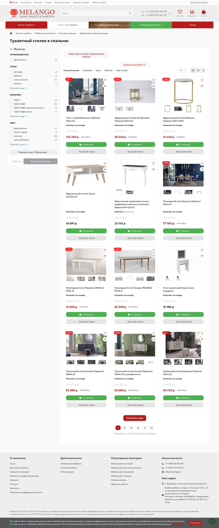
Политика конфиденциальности (26, 492)
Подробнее (177, 524)
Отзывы (48, 2)
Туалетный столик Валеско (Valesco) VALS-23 (182, 373)
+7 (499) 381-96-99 (154, 11)
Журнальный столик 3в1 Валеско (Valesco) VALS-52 (132, 119)
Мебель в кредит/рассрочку (24, 476)
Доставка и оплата (19, 467)
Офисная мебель (119, 484)
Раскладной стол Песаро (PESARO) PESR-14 (133, 289)
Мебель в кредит (99, 2)
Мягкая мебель (118, 480)
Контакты (38, 2)
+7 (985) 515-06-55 (153, 15)
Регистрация (67, 472)
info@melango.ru (173, 472)
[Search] (97, 13)
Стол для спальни (67, 33)
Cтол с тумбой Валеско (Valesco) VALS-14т (83, 119)
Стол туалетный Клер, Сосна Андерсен (178, 289)
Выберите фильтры (40, 161)
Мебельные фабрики (71, 463)
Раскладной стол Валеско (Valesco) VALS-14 (182, 203)
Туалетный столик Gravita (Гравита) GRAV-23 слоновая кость (134, 373)
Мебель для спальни (45, 33)
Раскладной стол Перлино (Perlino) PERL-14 (85, 289)
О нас (12, 463)
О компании (26, 2)
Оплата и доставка (62, 2)
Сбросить (17, 161)
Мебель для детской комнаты (126, 467)
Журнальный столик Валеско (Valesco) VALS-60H (178, 119)
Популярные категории (126, 458)
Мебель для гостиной (122, 463)
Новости (14, 480)
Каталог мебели (23, 33)
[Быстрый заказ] (86, 151)
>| (151, 427)
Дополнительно (71, 458)
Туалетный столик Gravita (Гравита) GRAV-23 (85, 373)
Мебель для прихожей (122, 472)
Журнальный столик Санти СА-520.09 (80, 195)
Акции (193, 25)
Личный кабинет (69, 467)
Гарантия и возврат (81, 2)
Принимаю (195, 523)
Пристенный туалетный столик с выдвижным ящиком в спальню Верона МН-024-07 (132, 204)
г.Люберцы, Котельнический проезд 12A (185, 483)
